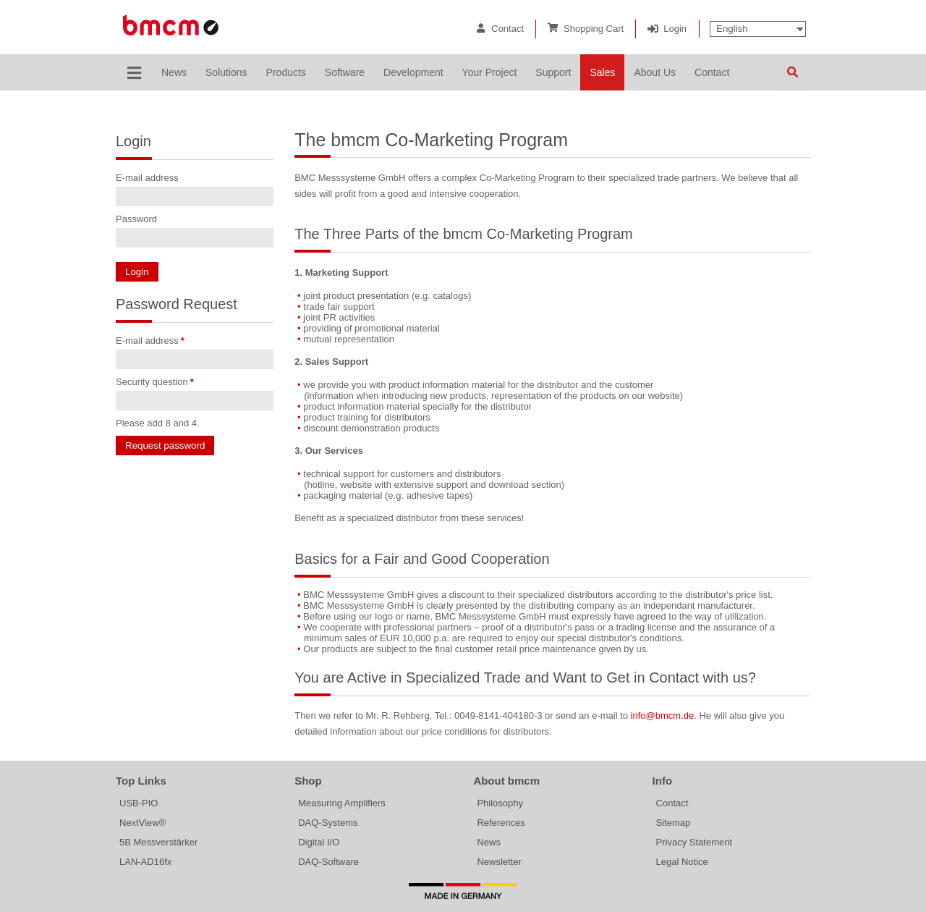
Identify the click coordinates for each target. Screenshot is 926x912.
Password (136, 219)
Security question (155, 381)
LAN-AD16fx (145, 861)
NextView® (142, 822)
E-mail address (147, 177)
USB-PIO (138, 803)
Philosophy (500, 803)
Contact (507, 28)
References (500, 822)
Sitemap (673, 822)
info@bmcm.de (662, 715)
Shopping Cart (594, 28)
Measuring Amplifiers (342, 803)
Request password (165, 445)
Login (675, 28)
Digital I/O (318, 842)
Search (792, 72)
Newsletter (499, 861)
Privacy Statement (694, 842)
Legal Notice (682, 861)
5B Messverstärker (158, 842)
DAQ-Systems (327, 822)
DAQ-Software (328, 861)
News (489, 842)
